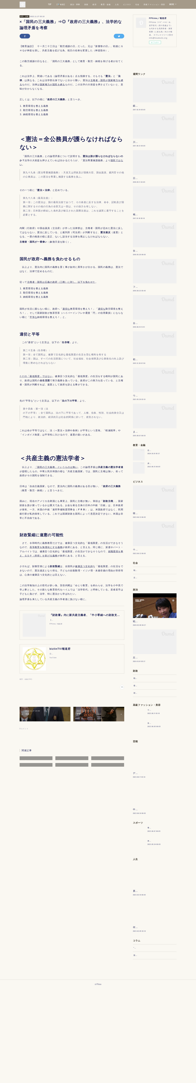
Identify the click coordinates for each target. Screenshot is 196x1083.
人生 (143, 4)
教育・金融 (131, 4)
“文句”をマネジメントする (145, 1039)
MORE (171, 4)
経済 (120, 4)
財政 (112, 4)
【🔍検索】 (87, 4)
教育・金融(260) (26, 679)
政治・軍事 (101, 4)
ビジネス (153, 4)
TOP (75, 4)
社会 (163, 4)
